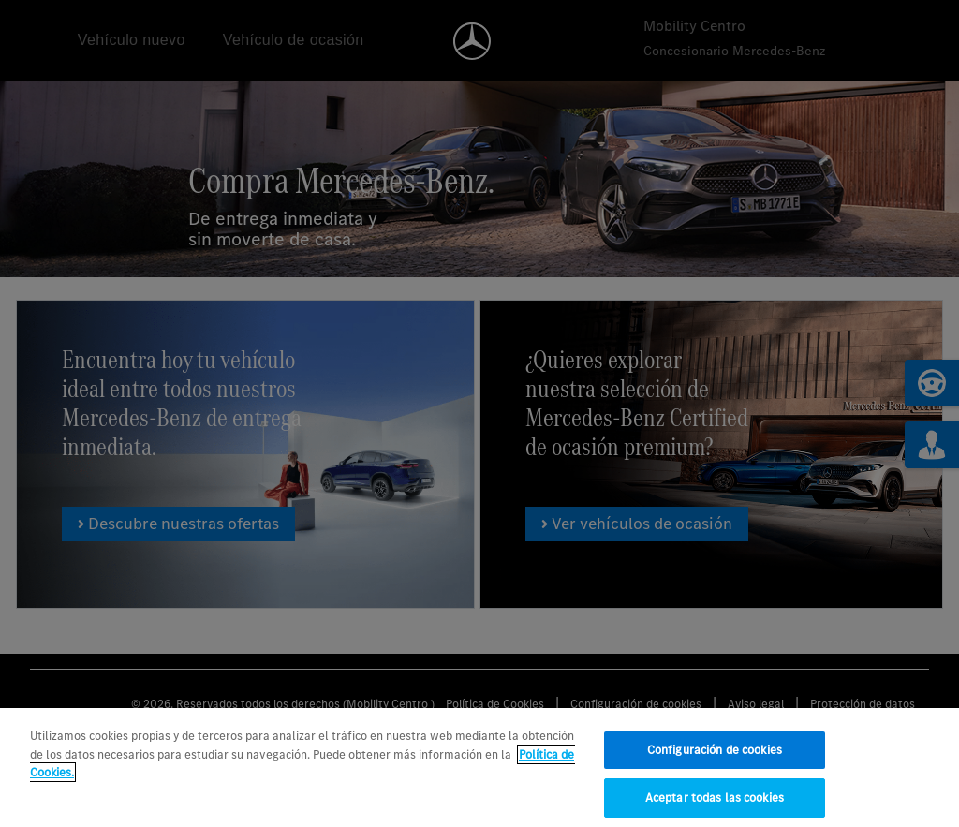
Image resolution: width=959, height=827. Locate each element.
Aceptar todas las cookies (714, 802)
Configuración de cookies (714, 754)
